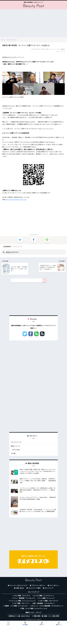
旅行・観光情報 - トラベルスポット (44, 603)
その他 (13, 453)
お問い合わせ (20, 588)
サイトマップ (49, 588)
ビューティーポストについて (18, 585)
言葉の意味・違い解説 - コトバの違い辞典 (46, 616)
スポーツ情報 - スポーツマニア (48, 600)
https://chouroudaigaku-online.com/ (16, 199)
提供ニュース (15, 446)
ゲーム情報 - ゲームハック (47, 598)
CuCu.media (16, 449)
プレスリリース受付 (34, 588)
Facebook (30, 336)
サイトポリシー (54, 585)
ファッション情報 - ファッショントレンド (23, 600)
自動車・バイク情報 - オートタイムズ (16, 605)
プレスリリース (17, 246)
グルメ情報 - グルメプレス (22, 595)
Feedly (36, 336)
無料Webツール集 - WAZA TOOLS (19, 616)
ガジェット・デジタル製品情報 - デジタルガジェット (47, 605)
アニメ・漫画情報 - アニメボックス (24, 598)
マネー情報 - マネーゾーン (22, 603)
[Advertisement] (33, 23)
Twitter (24, 336)
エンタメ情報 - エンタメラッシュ (44, 595)
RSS (42, 336)
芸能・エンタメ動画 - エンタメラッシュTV (34, 608)
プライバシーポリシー (38, 585)
